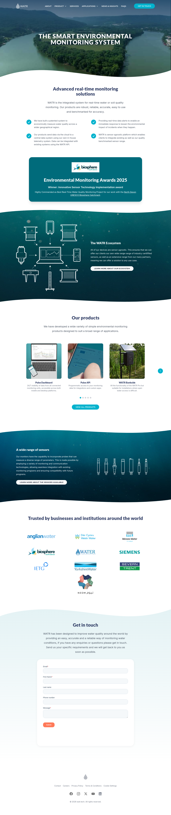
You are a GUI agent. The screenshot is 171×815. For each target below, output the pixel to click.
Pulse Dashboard (43, 382)
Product (61, 6)
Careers (66, 786)
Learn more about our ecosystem (112, 268)
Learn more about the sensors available (41, 482)
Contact (57, 786)
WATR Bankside (127, 382)
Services (74, 6)
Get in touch (144, 6)
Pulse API (85, 382)
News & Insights (110, 6)
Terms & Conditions (93, 786)
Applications (90, 6)
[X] (85, 793)
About (48, 6)
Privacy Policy (77, 786)
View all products (85, 407)
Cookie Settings (110, 786)
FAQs (123, 6)
